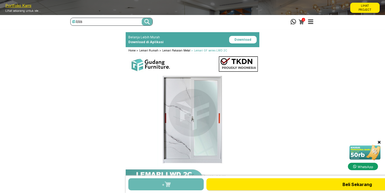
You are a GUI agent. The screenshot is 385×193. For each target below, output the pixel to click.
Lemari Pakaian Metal (176, 50)
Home (132, 50)
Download (242, 40)
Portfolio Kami (18, 5)
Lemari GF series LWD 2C (210, 50)
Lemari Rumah (149, 50)
